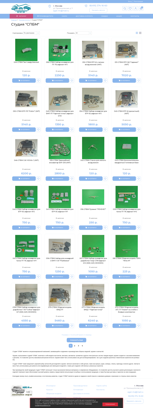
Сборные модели (54, 394)
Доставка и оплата (81, 394)
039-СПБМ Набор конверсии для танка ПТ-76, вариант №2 (126, 211)
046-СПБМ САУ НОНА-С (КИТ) (26, 160)
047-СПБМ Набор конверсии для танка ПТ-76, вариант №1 (26, 260)
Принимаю (110, 403)
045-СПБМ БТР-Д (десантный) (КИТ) (126, 113)
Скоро (64, 16)
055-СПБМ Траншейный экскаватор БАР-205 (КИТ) (60, 162)
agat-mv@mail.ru (61, 11)
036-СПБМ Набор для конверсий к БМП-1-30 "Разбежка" (60, 260)
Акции (119, 16)
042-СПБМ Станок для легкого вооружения (93, 162)
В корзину (24, 81)
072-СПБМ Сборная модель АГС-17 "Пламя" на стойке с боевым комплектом (126, 310)
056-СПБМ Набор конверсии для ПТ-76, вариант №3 (59, 63)
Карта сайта (101, 386)
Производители (80, 386)
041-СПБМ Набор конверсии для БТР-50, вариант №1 (59, 211)
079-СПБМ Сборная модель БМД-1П (59, 309)
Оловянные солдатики (56, 398)
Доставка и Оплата (84, 16)
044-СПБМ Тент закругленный (26, 62)
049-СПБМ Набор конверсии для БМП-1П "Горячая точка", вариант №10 (60, 114)
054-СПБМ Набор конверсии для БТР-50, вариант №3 (93, 113)
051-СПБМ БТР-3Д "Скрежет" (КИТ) (127, 63)
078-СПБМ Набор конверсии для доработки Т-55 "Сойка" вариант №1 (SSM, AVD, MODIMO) (26, 310)
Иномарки (51, 386)
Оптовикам (78, 390)
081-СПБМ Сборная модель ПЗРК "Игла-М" (127, 260)
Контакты (134, 16)
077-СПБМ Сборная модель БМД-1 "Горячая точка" (93, 309)
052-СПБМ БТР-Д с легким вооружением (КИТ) (93, 63)
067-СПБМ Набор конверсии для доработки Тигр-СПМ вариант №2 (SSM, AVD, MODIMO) (93, 261)
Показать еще (76, 340)
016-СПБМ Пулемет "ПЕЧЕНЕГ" (93, 210)
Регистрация (138, 1)
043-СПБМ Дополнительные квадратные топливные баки (127, 162)
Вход (130, 1)
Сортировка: (18, 33)
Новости (77, 398)
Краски (49, 390)
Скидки (104, 16)
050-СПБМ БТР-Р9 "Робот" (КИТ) (26, 111)
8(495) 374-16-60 (98, 5)
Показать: (71, 33)
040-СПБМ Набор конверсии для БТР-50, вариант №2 (26, 211)
